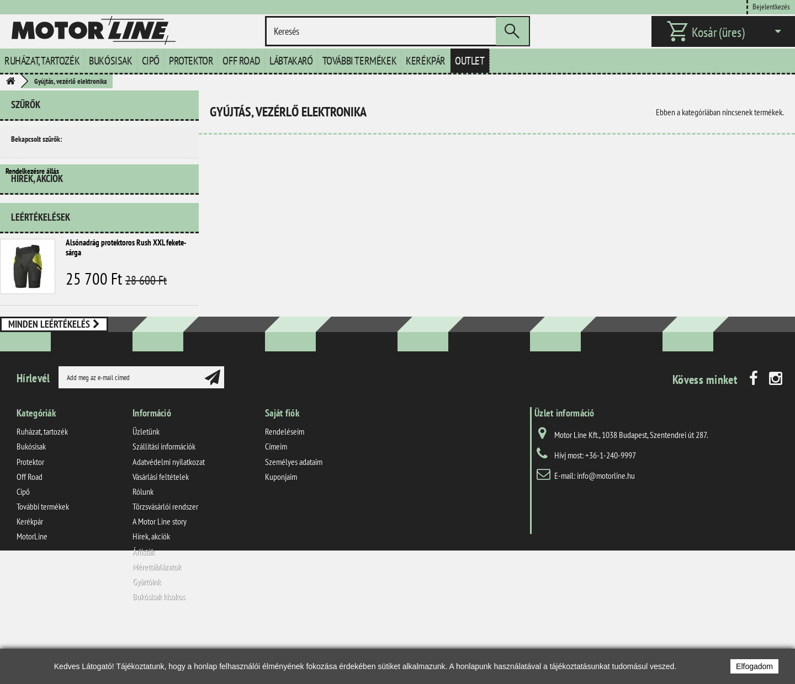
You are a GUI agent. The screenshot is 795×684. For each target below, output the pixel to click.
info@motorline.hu (606, 531)
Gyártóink (146, 636)
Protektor (191, 61)
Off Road (241, 61)
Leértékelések (40, 248)
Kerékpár (426, 61)
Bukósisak (110, 61)
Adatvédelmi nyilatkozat (168, 516)
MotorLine (32, 591)
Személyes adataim (293, 516)
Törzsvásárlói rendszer (165, 562)
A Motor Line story (159, 577)
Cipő (151, 61)
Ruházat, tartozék (42, 61)
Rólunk (142, 546)
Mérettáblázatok (156, 621)
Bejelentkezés (771, 6)
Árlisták (143, 606)
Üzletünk (146, 487)
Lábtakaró (290, 61)
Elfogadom (754, 666)
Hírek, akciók (37, 213)
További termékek (359, 61)
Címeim (276, 501)
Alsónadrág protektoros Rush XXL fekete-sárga (126, 278)
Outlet (470, 61)
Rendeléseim (284, 487)
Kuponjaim (281, 531)
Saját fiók (282, 468)
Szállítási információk (163, 501)
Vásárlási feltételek (160, 531)
